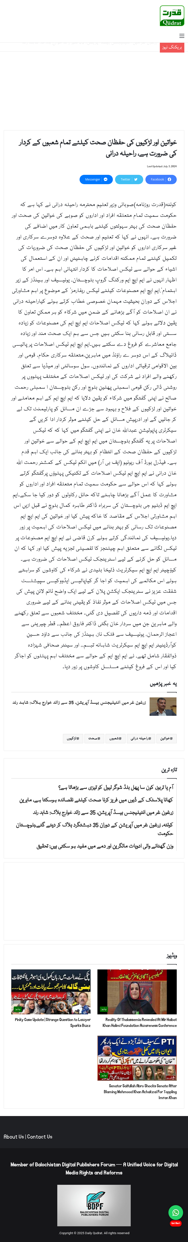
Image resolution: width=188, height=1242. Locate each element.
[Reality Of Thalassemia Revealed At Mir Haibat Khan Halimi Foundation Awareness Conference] (137, 991)
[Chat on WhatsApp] (175, 1212)
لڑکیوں (71, 738)
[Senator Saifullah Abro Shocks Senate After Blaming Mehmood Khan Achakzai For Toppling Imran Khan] (137, 1058)
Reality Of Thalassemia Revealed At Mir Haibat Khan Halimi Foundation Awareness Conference (140, 1022)
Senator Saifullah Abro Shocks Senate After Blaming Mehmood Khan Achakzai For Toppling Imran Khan (140, 1092)
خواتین (165, 738)
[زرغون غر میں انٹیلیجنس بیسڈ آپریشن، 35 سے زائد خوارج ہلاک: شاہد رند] (163, 706)
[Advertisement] (94, 90)
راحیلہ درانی (139, 738)
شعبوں (114, 738)
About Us (14, 1137)
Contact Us (39, 1137)
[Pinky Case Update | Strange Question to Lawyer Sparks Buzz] (51, 991)
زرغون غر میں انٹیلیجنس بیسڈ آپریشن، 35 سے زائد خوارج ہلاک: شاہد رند (79, 703)
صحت (92, 738)
